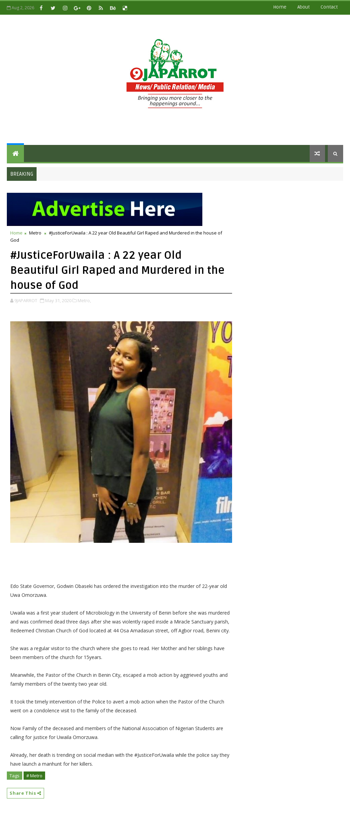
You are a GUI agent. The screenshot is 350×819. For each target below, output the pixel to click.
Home (279, 7)
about (303, 7)
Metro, (84, 300)
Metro (35, 233)
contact (329, 7)
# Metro (34, 776)
